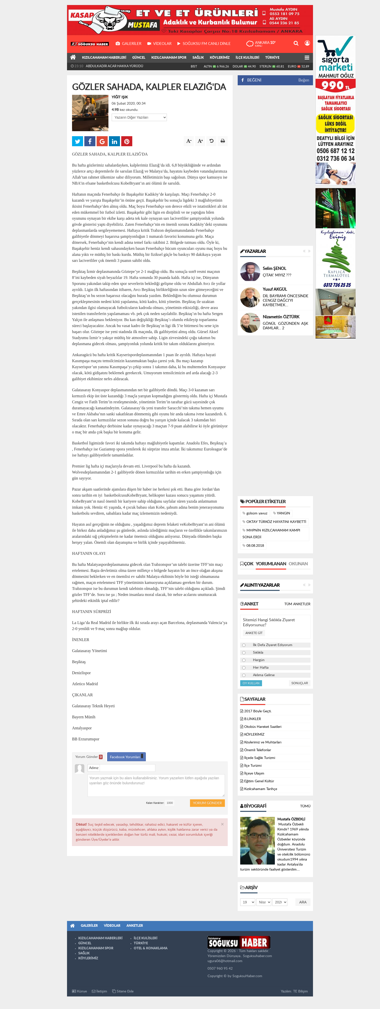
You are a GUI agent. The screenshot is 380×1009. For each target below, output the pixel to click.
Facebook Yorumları (126, 756)
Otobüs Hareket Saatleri (262, 727)
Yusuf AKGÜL (275, 289)
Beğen (303, 80)
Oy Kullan (251, 683)
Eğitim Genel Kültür (259, 781)
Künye (79, 991)
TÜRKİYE (272, 57)
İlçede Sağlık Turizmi (259, 758)
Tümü (305, 806)
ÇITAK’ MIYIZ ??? (277, 275)
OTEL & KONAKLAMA (150, 948)
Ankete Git (254, 633)
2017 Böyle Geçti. (258, 711)
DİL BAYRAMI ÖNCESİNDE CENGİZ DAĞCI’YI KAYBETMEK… (285, 300)
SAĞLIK (198, 57)
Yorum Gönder (89, 757)
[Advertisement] (275, 165)
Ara (303, 902)
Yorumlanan (271, 564)
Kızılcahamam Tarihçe (260, 789)
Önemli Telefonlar (257, 750)
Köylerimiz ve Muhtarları (262, 742)
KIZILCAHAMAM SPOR (168, 57)
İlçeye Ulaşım (254, 773)
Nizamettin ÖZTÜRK (281, 317)
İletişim (99, 991)
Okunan (298, 564)
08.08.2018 (253, 546)
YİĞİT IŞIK (120, 97)
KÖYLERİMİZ (220, 57)
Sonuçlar (299, 683)
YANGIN (281, 513)
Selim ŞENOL (274, 269)
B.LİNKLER (252, 719)
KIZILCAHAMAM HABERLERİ (104, 57)
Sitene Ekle (123, 991)
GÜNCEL (138, 57)
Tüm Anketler (297, 604)
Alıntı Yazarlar (260, 585)
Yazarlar (253, 251)
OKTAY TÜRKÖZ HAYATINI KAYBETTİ (274, 522)
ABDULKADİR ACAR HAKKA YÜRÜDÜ (114, 66)
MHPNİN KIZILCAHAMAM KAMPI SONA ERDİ (271, 533)
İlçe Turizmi (253, 765)
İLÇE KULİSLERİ (247, 57)
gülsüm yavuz (254, 513)
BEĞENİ (253, 80)
